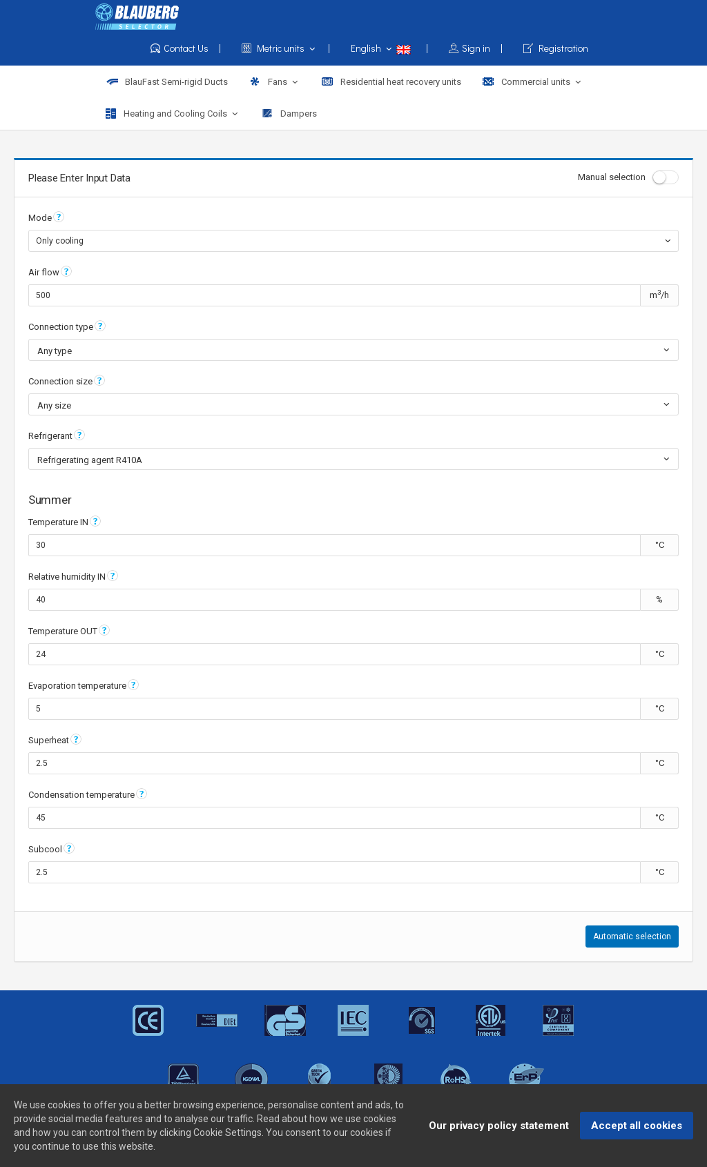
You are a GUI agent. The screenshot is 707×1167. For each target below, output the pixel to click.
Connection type (60, 327)
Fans (274, 82)
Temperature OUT (62, 631)
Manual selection (628, 177)
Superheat (48, 740)
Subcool (45, 849)
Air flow (43, 272)
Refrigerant (50, 436)
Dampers (289, 113)
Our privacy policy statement (499, 1127)
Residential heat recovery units (391, 82)
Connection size (60, 381)
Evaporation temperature (77, 685)
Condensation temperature (81, 795)
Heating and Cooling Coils (173, 113)
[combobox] (353, 241)
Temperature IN (58, 522)
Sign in (476, 48)
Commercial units (532, 82)
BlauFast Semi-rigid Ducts (167, 82)
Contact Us (186, 48)
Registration (555, 48)
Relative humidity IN (67, 576)
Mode (40, 218)
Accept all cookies (636, 1127)
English (389, 48)
